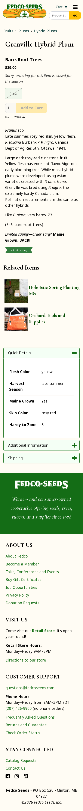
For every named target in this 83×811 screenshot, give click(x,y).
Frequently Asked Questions (30, 717)
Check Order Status (23, 732)
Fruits (8, 30)
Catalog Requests (21, 760)
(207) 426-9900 (19, 708)
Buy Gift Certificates (23, 579)
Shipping (15, 457)
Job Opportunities (21, 587)
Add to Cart (32, 107)
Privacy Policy (17, 595)
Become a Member (22, 564)
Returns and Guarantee (26, 724)
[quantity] (10, 108)
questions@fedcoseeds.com (30, 687)
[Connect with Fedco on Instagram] (17, 776)
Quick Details (19, 352)
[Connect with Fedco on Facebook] (8, 776)
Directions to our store (26, 660)
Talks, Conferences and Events (32, 571)
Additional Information (28, 445)
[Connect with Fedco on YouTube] (26, 776)
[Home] (24, 11)
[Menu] (75, 7)
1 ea (16, 93)
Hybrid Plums (45, 30)
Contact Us (15, 768)
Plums (23, 30)
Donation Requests (22, 602)
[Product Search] (59, 15)
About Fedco (17, 556)
